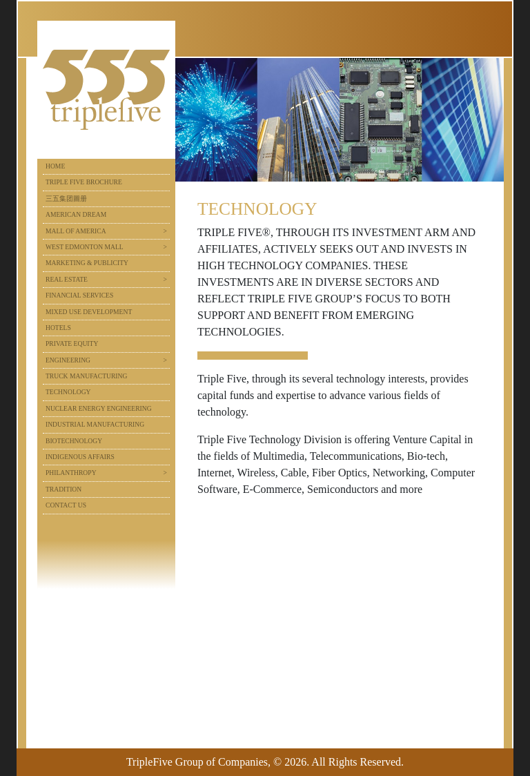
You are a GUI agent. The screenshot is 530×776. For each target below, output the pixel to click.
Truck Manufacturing (86, 376)
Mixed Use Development (89, 312)
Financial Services (79, 295)
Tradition (63, 489)
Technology (68, 392)
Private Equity (72, 343)
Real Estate (67, 279)
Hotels (58, 327)
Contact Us (66, 505)
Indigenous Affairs (80, 456)
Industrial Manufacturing (95, 424)
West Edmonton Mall (85, 247)
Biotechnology (74, 441)
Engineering (68, 360)
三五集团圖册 (66, 198)
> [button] (165, 231)
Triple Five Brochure (84, 182)
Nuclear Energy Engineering (99, 408)
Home (55, 166)
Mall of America (76, 231)
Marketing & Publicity (87, 262)
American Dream (76, 214)
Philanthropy (71, 472)
